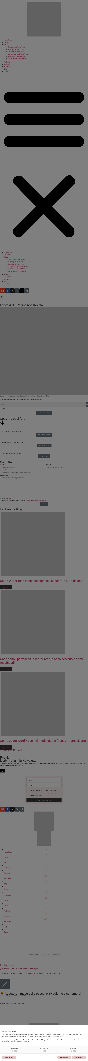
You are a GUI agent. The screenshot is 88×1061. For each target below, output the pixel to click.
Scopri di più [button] (9, 1057)
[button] (85, 1028)
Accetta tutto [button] (79, 1057)
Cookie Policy (59, 1036)
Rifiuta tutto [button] (64, 1057)
